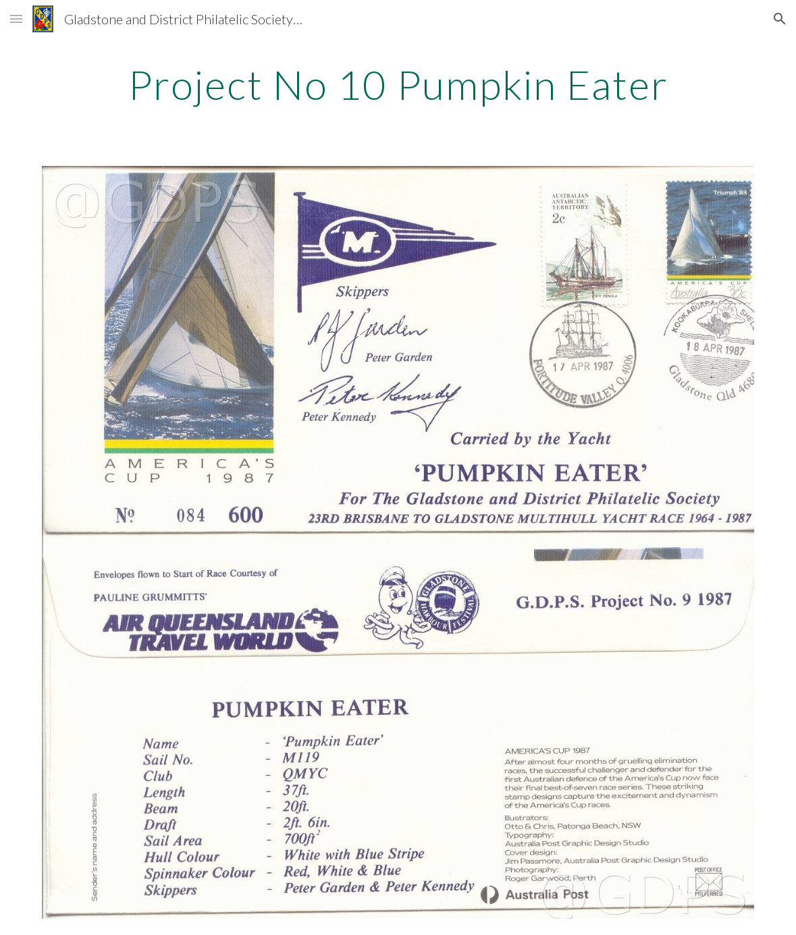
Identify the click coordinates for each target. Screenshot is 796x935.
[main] (398, 84)
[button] (16, 18)
